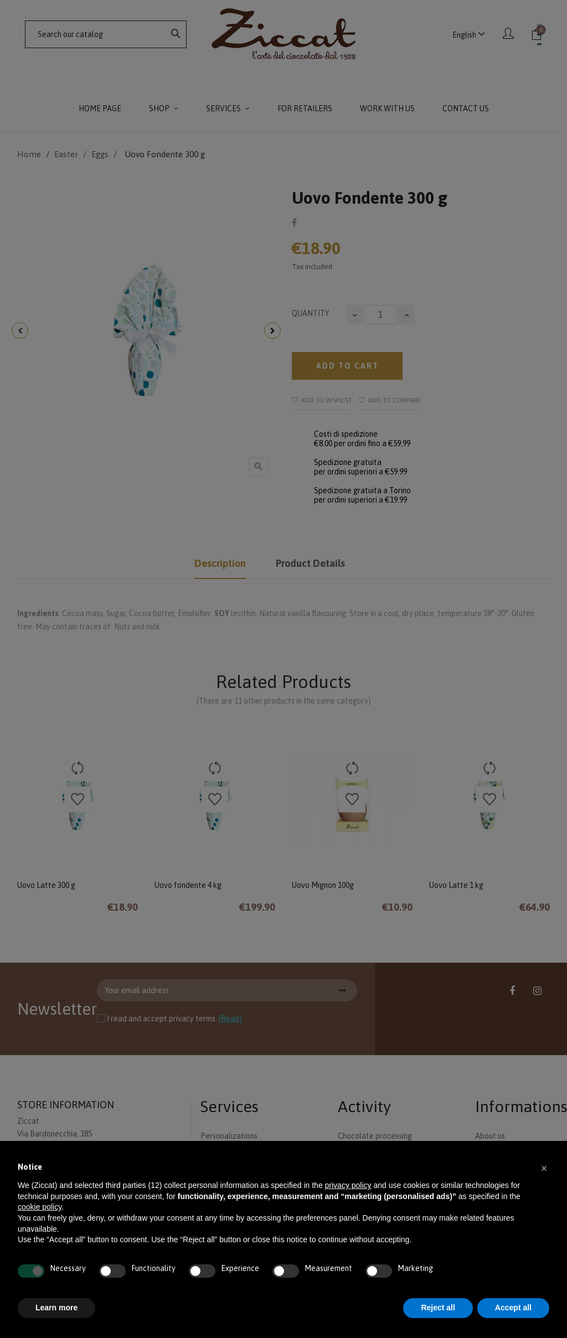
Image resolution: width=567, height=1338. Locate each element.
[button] (544, 1167)
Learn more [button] (56, 1307)
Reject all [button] (438, 1307)
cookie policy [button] (39, 1206)
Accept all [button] (513, 1307)
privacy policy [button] (348, 1185)
